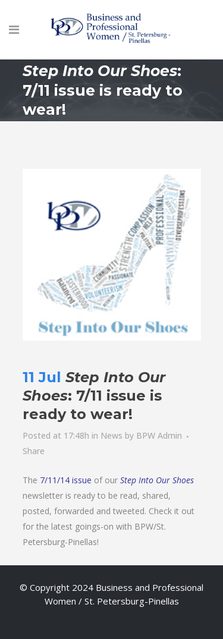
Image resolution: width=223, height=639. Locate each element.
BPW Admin (159, 435)
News (111, 435)
